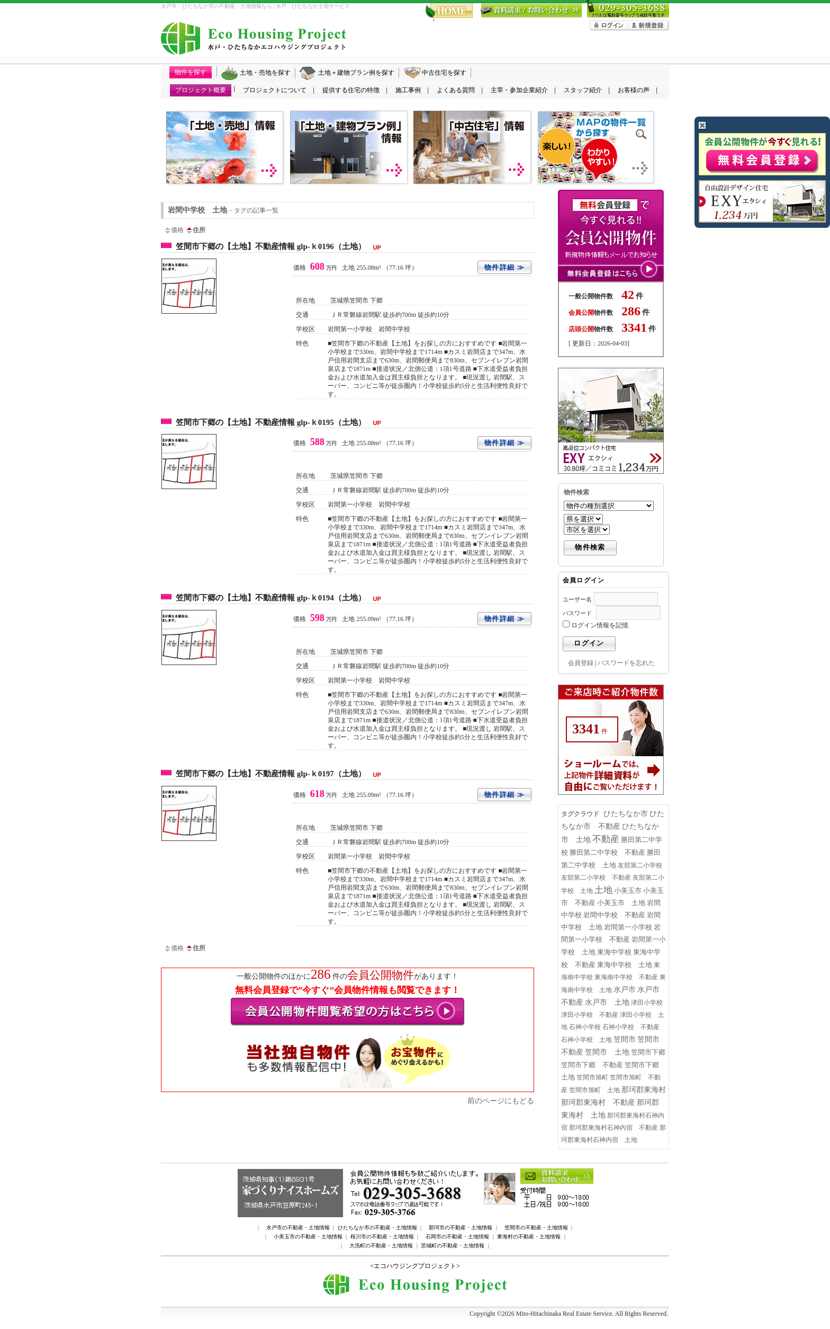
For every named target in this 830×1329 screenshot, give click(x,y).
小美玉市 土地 (621, 903)
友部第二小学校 (640, 865)
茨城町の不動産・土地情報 (452, 1245)
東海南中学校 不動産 (626, 977)
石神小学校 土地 (586, 1039)
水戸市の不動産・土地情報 (298, 1227)
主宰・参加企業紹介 (519, 90)
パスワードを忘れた (626, 663)
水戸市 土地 (607, 1002)
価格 (174, 230)
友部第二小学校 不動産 (596, 877)
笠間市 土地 (607, 1052)
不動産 (605, 839)
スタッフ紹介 (583, 90)
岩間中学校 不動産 (614, 915)
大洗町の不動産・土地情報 (381, 1245)
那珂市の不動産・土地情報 (460, 1227)
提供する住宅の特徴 (351, 90)
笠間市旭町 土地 (594, 1090)
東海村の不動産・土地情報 (529, 1236)
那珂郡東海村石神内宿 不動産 (613, 1127)
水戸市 (625, 989)
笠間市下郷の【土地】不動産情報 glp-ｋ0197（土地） (281, 773)
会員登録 (580, 663)
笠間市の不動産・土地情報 (536, 1227)
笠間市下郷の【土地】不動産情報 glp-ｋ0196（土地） (281, 246)
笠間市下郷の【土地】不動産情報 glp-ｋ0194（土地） (281, 597)
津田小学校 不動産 (589, 1014)
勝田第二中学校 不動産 (607, 852)
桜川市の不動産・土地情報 (382, 1236)
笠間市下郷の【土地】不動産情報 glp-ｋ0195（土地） (281, 422)
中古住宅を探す (444, 72)
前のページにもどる (500, 1100)
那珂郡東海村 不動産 (598, 1102)
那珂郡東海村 (643, 1090)
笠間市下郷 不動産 (592, 1065)
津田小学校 (647, 1002)
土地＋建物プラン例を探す (356, 72)
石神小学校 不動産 (631, 1027)
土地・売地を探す (265, 72)
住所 (195, 230)
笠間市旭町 (592, 1077)
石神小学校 (585, 1027)
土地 (603, 890)
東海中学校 (614, 952)
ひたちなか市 (625, 813)
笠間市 (625, 1039)
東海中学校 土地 (624, 965)
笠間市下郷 (648, 1052)
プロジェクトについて (274, 90)
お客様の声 (633, 90)
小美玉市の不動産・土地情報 (308, 1236)
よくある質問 (456, 90)
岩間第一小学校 (628, 927)
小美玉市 (628, 890)
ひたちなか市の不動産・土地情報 (377, 1227)
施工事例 (408, 90)
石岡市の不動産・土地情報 (457, 1236)
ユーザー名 (577, 599)
